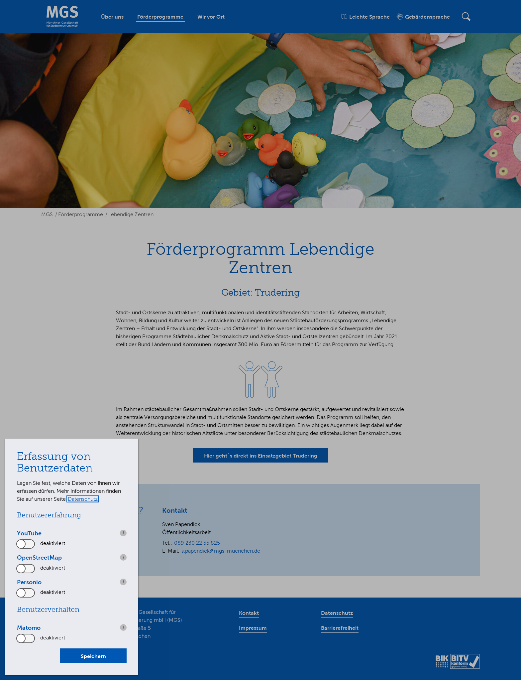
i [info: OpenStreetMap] (123, 557)
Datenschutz (83, 499)
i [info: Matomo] (123, 627)
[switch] (26, 544)
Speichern (93, 656)
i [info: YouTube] (123, 532)
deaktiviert (52, 543)
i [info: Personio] (123, 581)
